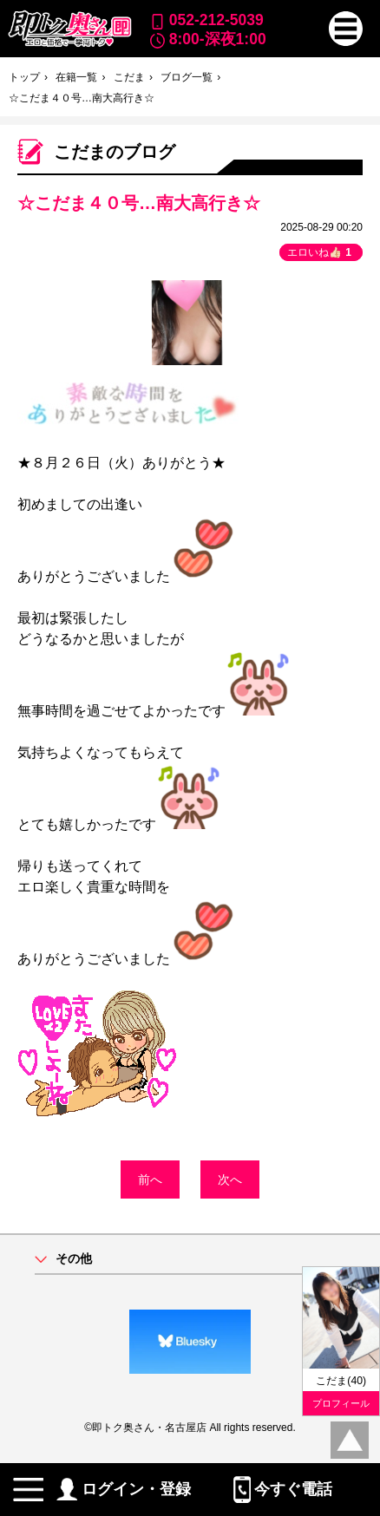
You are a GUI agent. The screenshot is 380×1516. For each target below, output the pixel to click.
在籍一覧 (76, 77)
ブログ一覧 (187, 77)
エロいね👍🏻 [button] (321, 252)
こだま (129, 77)
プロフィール (341, 1403)
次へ (230, 1179)
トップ (24, 77)
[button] (346, 28)
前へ (150, 1179)
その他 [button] (74, 1258)
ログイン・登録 (123, 1489)
